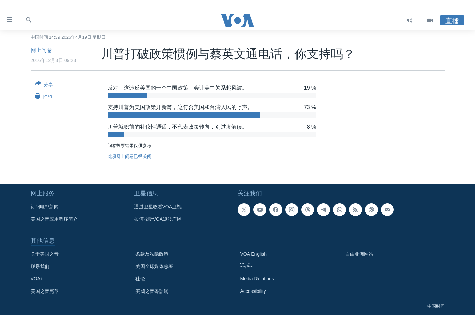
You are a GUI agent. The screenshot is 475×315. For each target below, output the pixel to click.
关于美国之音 (45, 254)
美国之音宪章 (45, 291)
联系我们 (40, 266)
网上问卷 (41, 50)
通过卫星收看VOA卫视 (158, 206)
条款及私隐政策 (151, 254)
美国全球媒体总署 (154, 266)
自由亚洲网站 (359, 254)
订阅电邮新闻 (45, 206)
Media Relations (257, 278)
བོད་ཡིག (247, 266)
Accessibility (253, 291)
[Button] (44, 85)
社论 (140, 278)
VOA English (253, 254)
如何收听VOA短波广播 (158, 219)
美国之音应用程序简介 (54, 219)
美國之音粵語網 (151, 291)
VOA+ (37, 278)
